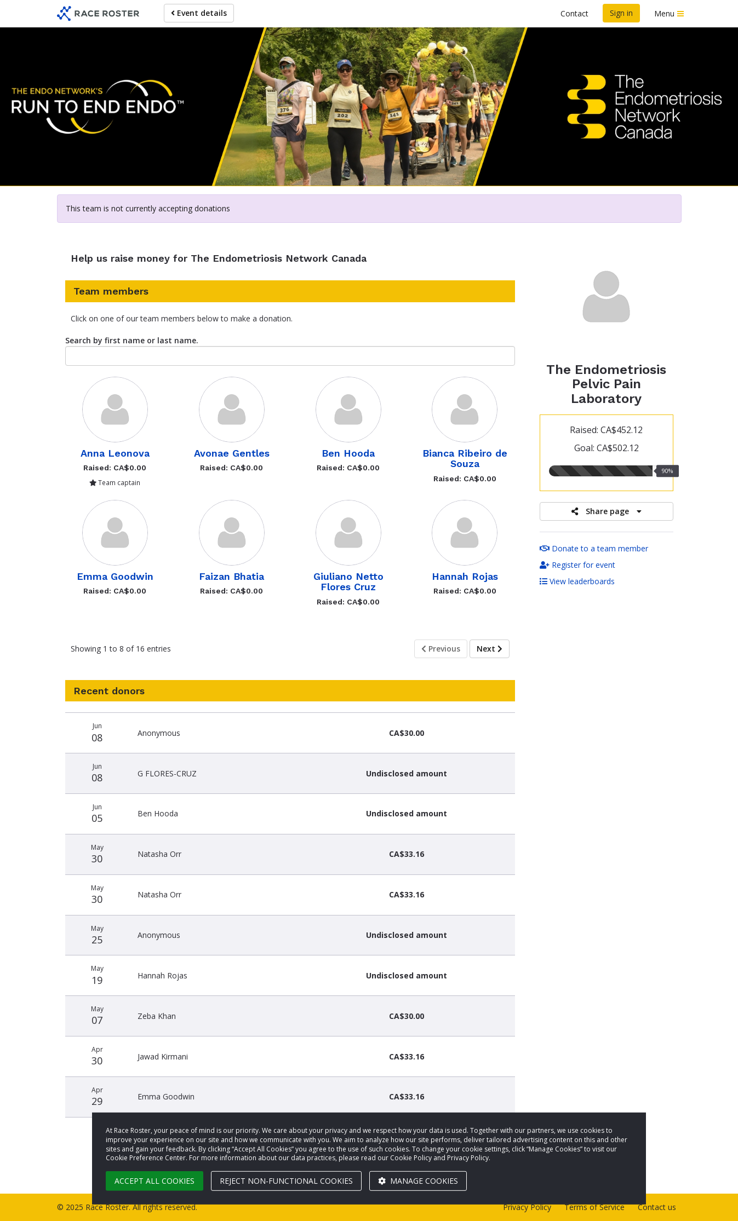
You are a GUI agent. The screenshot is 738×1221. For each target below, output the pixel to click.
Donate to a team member (594, 548)
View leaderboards (577, 581)
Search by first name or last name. (131, 340)
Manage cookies (418, 1181)
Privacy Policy (527, 1207)
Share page (606, 511)
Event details (199, 13)
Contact (574, 13)
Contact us (657, 1207)
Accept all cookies (154, 1181)
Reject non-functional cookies (286, 1181)
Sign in (621, 13)
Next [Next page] (489, 648)
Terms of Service (594, 1207)
